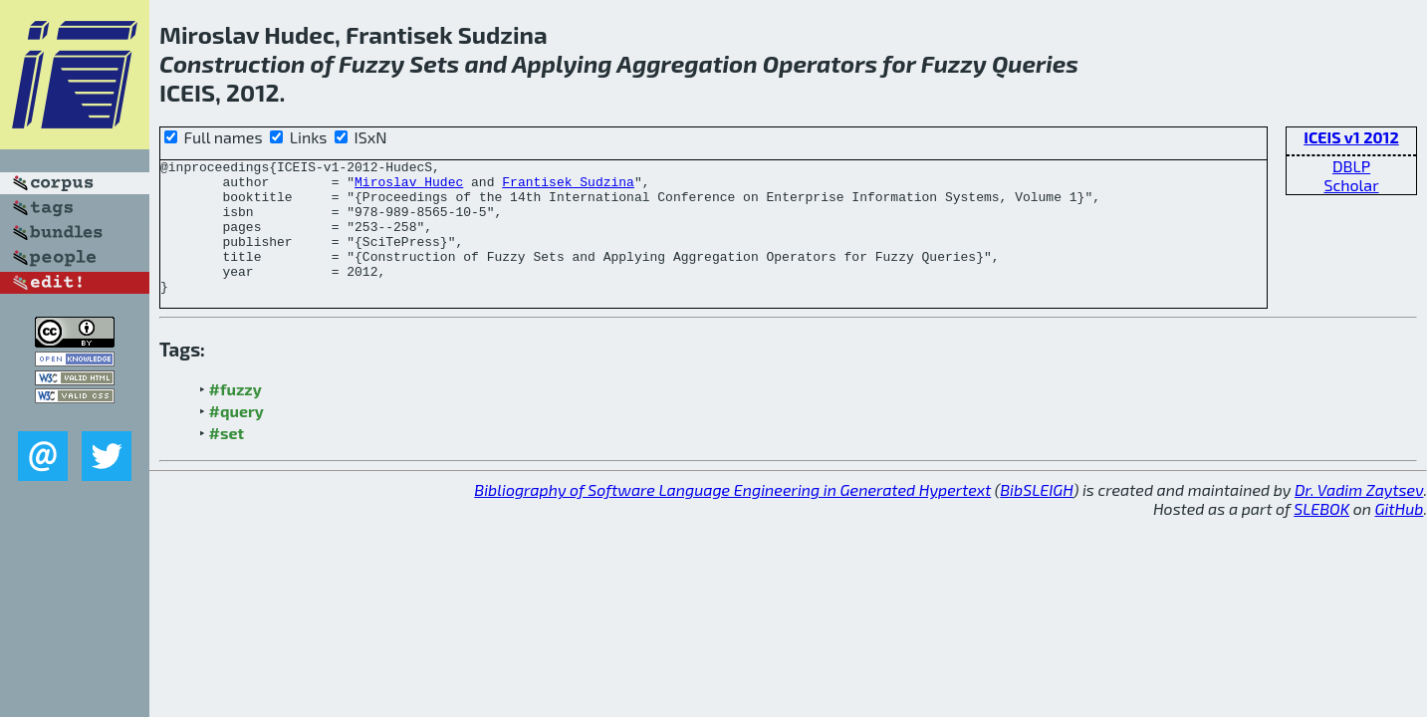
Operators (820, 63)
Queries (1035, 63)
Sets (434, 63)
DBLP (1351, 165)
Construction (232, 63)
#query (236, 437)
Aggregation (686, 63)
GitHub (1399, 535)
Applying (562, 63)
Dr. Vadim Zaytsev (1359, 516)
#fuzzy (235, 415)
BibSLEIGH (1036, 516)
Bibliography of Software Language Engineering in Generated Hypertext (732, 516)
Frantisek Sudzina (568, 187)
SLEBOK (1321, 535)
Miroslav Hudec (409, 187)
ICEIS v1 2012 (1351, 136)
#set (227, 459)
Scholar (1350, 184)
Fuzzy (371, 63)
